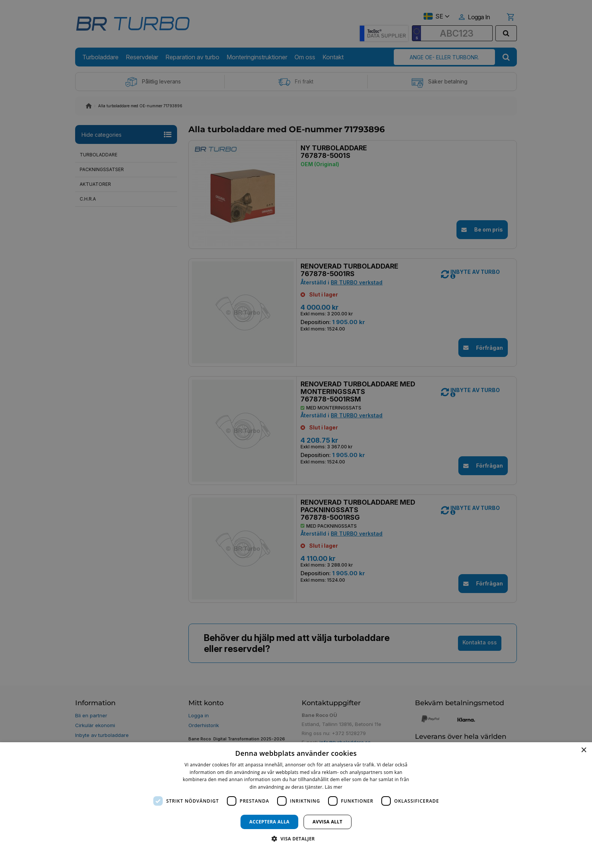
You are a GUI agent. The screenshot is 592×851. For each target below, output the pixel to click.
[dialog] (296, 796)
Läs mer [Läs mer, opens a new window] (333, 787)
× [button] (583, 750)
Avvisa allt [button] (327, 822)
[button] (296, 838)
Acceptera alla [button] (269, 822)
